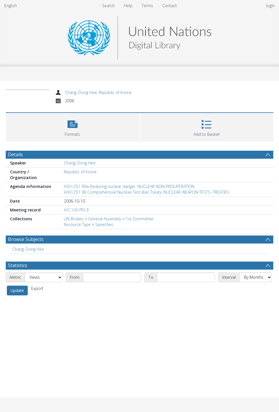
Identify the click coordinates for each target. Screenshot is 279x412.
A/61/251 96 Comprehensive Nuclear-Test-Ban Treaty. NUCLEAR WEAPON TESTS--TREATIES (146, 192)
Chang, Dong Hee (81, 92)
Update (17, 290)
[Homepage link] (139, 36)
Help (128, 5)
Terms (147, 5)
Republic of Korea (115, 92)
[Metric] (43, 277)
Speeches (104, 224)
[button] (72, 126)
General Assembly (104, 218)
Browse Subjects (25, 239)
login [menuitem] (270, 5)
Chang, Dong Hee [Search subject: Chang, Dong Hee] (28, 249)
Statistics (17, 265)
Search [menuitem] (108, 5)
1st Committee (139, 218)
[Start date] (112, 277)
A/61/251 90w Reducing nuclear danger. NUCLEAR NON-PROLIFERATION (129, 186)
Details (15, 154)
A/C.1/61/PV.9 (76, 210)
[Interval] (255, 277)
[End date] (186, 277)
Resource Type (77, 224)
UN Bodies (74, 218)
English (10, 5)
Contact (169, 5)
